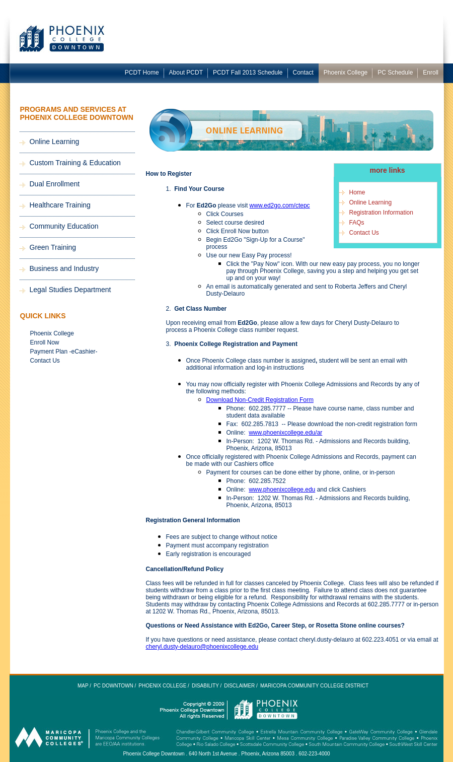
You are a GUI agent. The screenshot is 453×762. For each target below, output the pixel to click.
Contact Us (45, 360)
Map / (84, 685)
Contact (303, 72)
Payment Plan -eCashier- (64, 351)
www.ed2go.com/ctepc (280, 205)
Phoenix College (345, 72)
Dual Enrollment (55, 184)
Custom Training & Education (75, 163)
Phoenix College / (163, 685)
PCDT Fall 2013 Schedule (248, 72)
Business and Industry (64, 268)
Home (357, 192)
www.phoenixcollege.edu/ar (285, 432)
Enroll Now (44, 342)
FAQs (356, 222)
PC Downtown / (115, 685)
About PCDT (186, 72)
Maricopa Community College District (314, 685)
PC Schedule (395, 72)
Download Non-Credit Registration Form (260, 399)
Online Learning (55, 141)
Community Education (64, 226)
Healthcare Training (60, 205)
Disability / (206, 685)
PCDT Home (142, 72)
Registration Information (381, 212)
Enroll (430, 72)
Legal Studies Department (70, 290)
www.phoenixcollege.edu (282, 489)
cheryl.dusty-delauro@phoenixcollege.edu (202, 646)
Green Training (53, 247)
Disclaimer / (241, 685)
